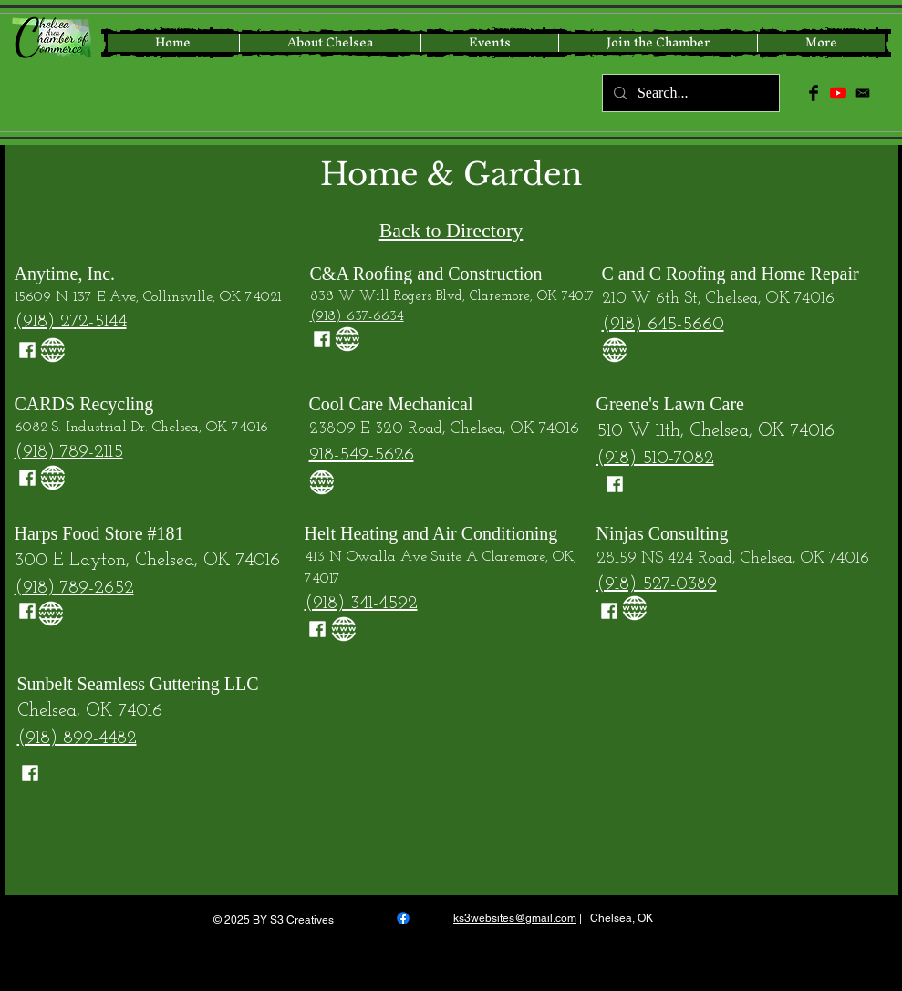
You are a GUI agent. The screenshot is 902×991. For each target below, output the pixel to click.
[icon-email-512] (863, 93)
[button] (821, 43)
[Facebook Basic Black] (813, 93)
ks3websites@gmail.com (514, 918)
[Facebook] (403, 918)
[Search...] (689, 93)
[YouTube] (838, 93)
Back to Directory (451, 230)
